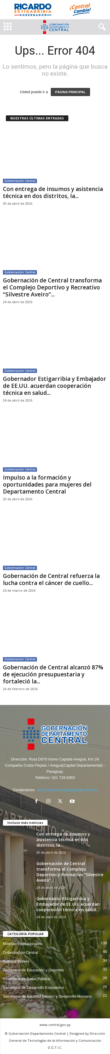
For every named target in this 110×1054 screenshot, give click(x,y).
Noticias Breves (16, 961)
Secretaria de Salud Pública (26, 979)
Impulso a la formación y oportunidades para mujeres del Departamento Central (47, 484)
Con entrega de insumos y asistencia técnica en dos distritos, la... (53, 192)
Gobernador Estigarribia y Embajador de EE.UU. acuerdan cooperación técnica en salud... (54, 386)
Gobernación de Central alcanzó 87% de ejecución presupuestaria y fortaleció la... (53, 674)
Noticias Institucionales (22, 944)
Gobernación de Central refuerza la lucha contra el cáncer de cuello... (51, 579)
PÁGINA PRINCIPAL (70, 92)
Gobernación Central (19, 181)
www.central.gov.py (55, 1024)
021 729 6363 (63, 777)
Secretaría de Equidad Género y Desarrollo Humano (47, 996)
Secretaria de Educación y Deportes (33, 970)
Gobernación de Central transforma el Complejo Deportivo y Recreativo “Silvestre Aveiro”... (52, 287)
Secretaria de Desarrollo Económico (33, 987)
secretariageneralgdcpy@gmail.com (66, 790)
